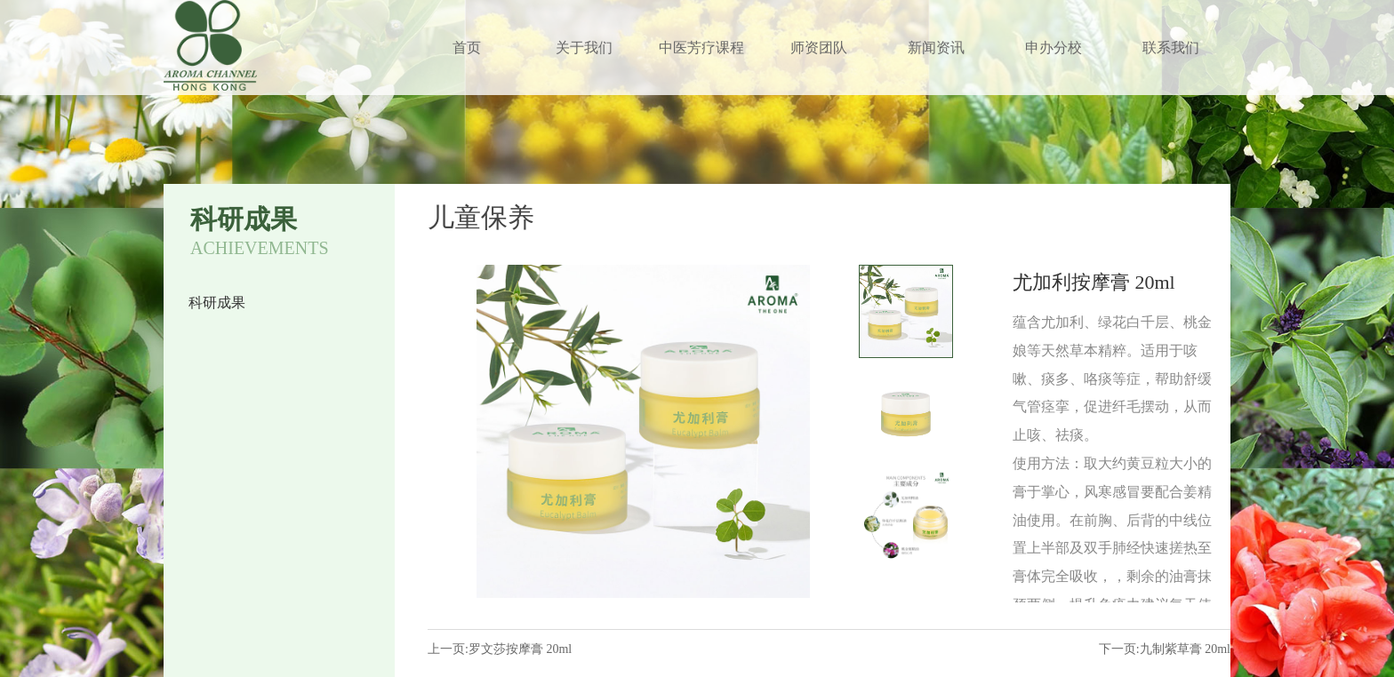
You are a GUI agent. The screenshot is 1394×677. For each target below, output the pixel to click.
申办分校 (1053, 47)
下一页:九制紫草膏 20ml (1164, 649)
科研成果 (216, 302)
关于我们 (584, 47)
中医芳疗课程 (701, 47)
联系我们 (1170, 47)
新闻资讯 (936, 47)
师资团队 (818, 47)
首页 (467, 47)
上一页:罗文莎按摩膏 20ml (500, 649)
